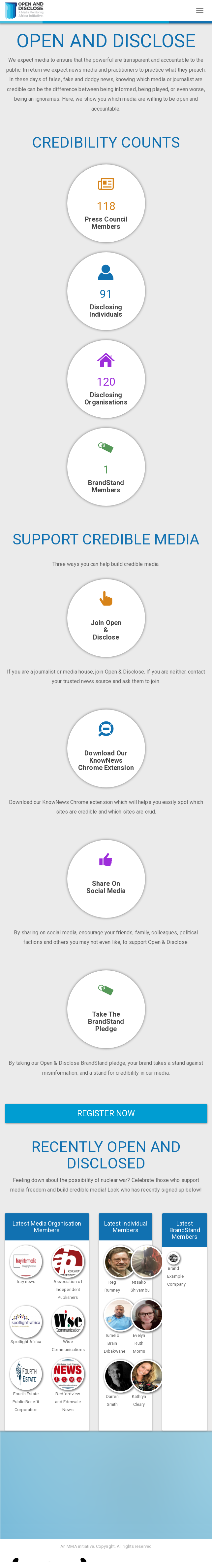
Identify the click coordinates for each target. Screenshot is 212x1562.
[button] (106, 879)
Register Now (106, 1113)
